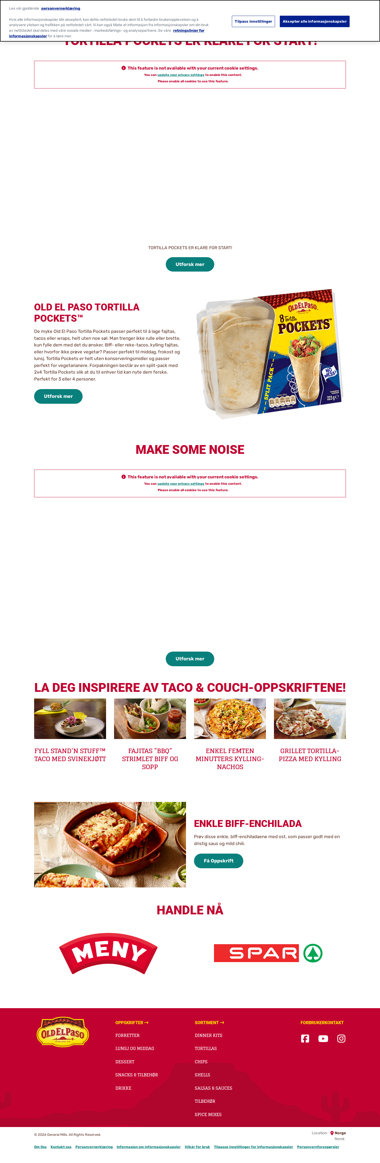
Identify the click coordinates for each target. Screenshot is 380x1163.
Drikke (123, 1088)
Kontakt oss (61, 1147)
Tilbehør (205, 1101)
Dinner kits (209, 1035)
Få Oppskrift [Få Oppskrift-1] (218, 861)
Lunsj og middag (134, 1048)
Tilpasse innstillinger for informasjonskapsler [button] (253, 1147)
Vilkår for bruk (197, 1147)
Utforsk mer (190, 264)
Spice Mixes (208, 1114)
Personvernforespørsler (318, 1147)
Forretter (127, 1035)
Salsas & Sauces (213, 1088)
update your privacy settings (180, 75)
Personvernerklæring (94, 1147)
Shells (202, 1075)
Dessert (124, 1061)
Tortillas (206, 1048)
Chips (201, 1061)
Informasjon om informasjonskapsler (149, 1147)
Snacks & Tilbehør (136, 1075)
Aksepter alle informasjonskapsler (315, 20)
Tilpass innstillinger (253, 20)
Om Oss (40, 1147)
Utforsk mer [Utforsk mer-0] (58, 396)
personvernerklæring (60, 7)
